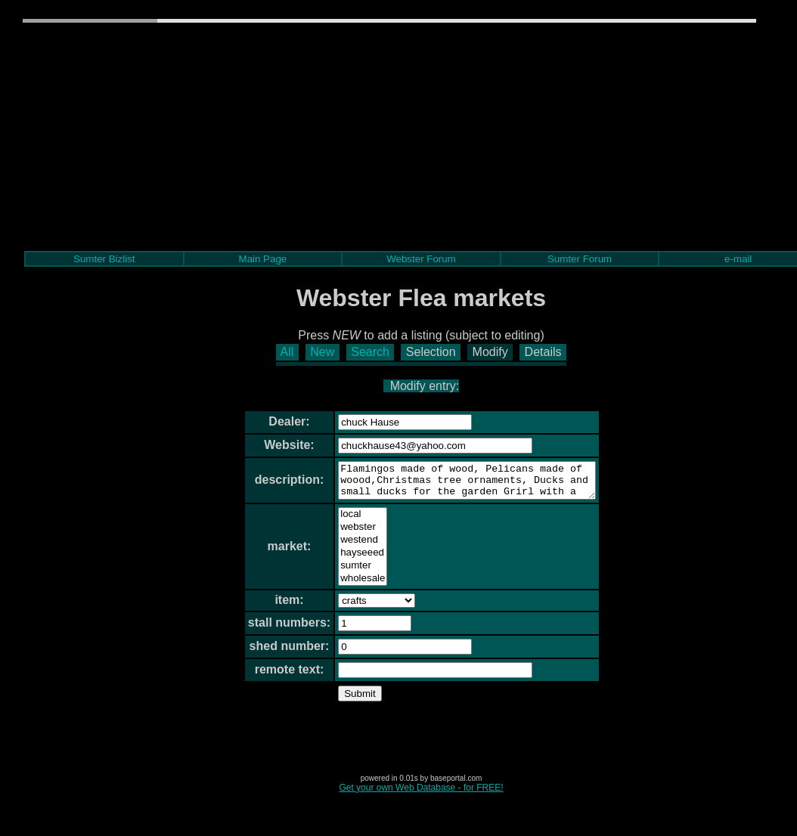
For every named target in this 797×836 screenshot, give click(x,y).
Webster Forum (421, 259)
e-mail (738, 259)
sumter (347, 572)
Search (370, 351)
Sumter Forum (579, 259)
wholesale (347, 585)
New (322, 351)
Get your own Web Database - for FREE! (421, 794)
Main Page (263, 259)
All (287, 351)
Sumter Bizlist (104, 259)
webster (347, 534)
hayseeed (347, 559)
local (347, 521)
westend (347, 546)
